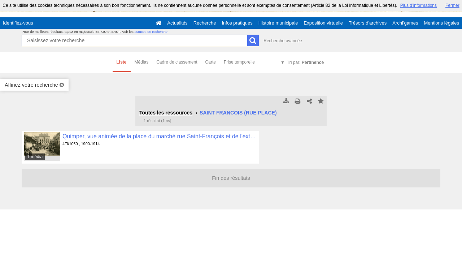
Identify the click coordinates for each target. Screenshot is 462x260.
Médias (142, 62)
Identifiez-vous (18, 23)
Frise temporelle (239, 62)
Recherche (204, 23)
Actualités (177, 23)
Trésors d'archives (368, 23)
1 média (35, 156)
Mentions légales (441, 23)
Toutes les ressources (165, 113)
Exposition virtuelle (323, 23)
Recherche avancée (282, 40)
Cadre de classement (176, 62)
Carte (210, 62)
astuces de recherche (150, 32)
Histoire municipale (278, 23)
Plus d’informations (418, 5)
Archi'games (405, 23)
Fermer (452, 5)
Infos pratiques (237, 23)
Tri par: (305, 62)
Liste (122, 62)
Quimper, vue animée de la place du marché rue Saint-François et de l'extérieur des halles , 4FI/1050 (159, 136)
